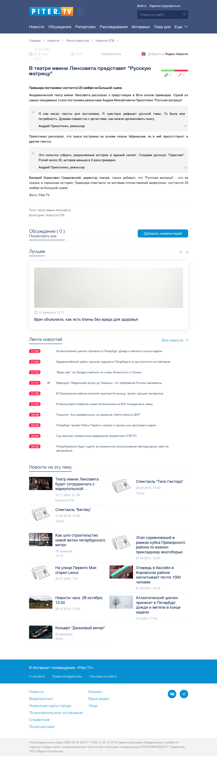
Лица (92, 706)
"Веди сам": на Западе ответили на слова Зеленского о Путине (98, 372)
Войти (142, 6)
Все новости (175, 340)
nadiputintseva (111, 54)
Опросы (166, 27)
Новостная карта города (50, 706)
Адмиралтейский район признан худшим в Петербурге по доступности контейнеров (113, 362)
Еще (181, 27)
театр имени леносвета (54, 210)
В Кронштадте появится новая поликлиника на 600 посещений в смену (104, 404)
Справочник (39, 720)
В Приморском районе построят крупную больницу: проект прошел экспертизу (109, 393)
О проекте (37, 676)
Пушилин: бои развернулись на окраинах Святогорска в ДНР (98, 415)
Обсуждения (57, 27)
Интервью (131, 27)
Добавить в (164, 54)
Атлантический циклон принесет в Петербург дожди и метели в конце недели (109, 351)
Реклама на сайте (103, 676)
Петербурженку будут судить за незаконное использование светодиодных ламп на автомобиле (112, 448)
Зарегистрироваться (164, 6)
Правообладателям (67, 676)
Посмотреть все (42, 236)
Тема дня (149, 27)
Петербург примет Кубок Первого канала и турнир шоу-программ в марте (106, 425)
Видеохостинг (41, 699)
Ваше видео (98, 699)
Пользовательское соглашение (56, 713)
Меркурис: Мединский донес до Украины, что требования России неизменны (109, 383)
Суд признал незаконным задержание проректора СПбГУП (96, 436)
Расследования (106, 27)
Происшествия (41, 727)
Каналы (95, 692)
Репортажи (80, 27)
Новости (36, 27)
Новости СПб (55, 215)
